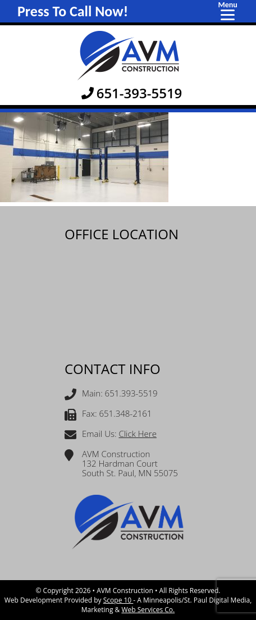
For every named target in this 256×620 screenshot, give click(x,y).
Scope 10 (118, 600)
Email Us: (111, 435)
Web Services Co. (148, 609)
